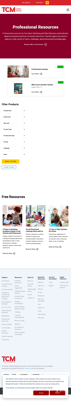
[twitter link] (68, 397)
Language (14, 148)
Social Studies (6, 331)
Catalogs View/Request (18, 306)
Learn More (35, 74)
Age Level (14, 123)
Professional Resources (6, 323)
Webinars (17, 330)
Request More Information (33, 44)
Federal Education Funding (17, 294)
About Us (30, 277)
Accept (41, 393)
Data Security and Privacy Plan (12, 399)
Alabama (40, 282)
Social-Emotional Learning (7, 285)
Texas (40, 311)
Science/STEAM (7, 328)
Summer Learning (4, 341)
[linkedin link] (60, 397)
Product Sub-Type (14, 135)
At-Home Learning (4, 291)
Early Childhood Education (7, 306)
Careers (29, 297)
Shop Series (6, 345)
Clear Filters (9, 167)
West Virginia (42, 314)
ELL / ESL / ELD (7, 310)
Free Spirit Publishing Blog (19, 320)
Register (51, 286)
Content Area (14, 110)
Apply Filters (11, 161)
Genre (14, 154)
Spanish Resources (5, 335)
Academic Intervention (18, 282)
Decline (57, 393)
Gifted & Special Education (7, 314)
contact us (28, 374)
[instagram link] (64, 397)
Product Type (14, 129)
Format (14, 142)
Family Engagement (18, 287)
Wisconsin (41, 318)
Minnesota (41, 296)
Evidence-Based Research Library (19, 311)
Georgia (40, 289)
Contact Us (30, 300)
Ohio (39, 304)
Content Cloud (64, 282)
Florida (40, 292)
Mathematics (6, 319)
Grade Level (14, 117)
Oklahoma (41, 308)
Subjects (4, 277)
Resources (18, 277)
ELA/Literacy (6, 281)
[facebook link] (57, 397)
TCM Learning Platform (64, 287)
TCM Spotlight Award (30, 292)
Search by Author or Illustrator (17, 340)
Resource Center (17, 325)
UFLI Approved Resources (19, 334)
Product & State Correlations (19, 300)
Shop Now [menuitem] (38, 2)
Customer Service (30, 285)
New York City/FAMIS (41, 300)
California (41, 286)
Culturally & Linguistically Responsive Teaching (6, 298)
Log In (51, 282)
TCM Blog (17, 315)
